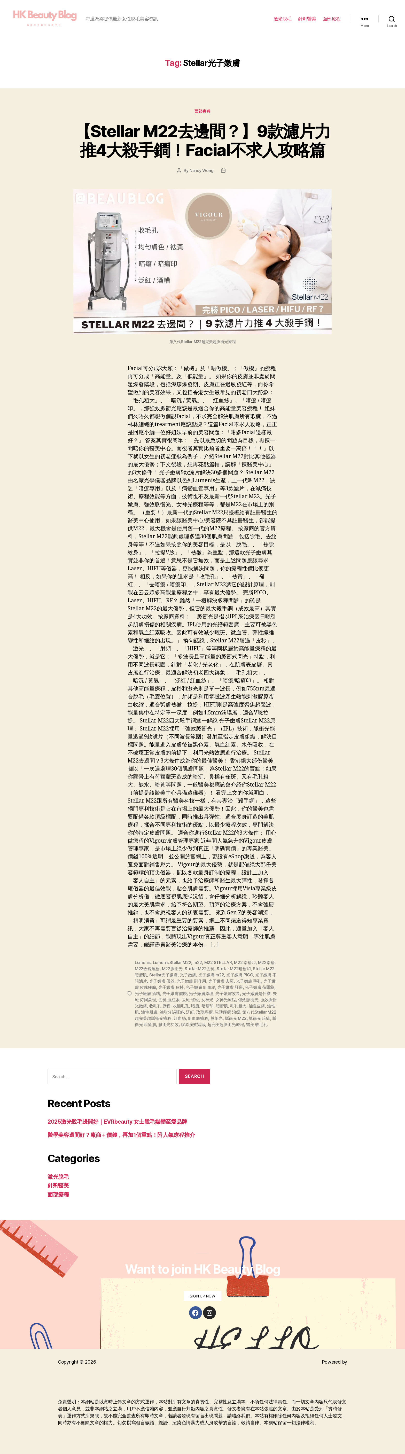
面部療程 (332, 18)
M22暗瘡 (266, 962)
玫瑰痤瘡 (204, 1012)
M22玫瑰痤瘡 (147, 968)
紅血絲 (180, 1018)
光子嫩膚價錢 (174, 993)
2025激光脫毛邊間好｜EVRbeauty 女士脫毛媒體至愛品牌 (117, 1121)
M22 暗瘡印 (245, 962)
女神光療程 (226, 999)
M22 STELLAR (218, 962)
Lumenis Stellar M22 (172, 962)
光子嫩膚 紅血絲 (200, 987)
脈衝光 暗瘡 (259, 1018)
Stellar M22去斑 (200, 968)
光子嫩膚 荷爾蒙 (259, 987)
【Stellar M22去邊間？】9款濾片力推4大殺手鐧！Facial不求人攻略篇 (202, 140)
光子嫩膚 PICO (239, 974)
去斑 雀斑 (190, 999)
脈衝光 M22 (236, 1018)
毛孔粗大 (238, 1005)
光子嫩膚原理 (201, 993)
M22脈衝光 (172, 968)
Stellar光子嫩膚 (163, 974)
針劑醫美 (307, 18)
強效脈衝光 (248, 999)
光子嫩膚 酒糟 (147, 993)
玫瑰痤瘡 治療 (227, 1012)
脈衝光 (217, 1018)
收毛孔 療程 (159, 1005)
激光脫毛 (283, 18)
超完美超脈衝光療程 (225, 1024)
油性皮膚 (257, 1005)
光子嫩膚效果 (227, 993)
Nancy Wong (201, 170)
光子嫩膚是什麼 (256, 993)
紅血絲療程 (198, 1018)
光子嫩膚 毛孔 (248, 981)
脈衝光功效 (168, 1024)
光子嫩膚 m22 (211, 974)
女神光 (207, 999)
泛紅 (190, 1012)
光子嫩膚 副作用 (191, 981)
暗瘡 (195, 1005)
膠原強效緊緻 (193, 1024)
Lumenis (143, 962)
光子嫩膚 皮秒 (171, 987)
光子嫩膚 (188, 974)
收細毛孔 (181, 1005)
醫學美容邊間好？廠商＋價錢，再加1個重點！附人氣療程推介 (121, 1135)
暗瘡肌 (222, 1005)
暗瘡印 (207, 1005)
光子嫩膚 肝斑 (230, 987)
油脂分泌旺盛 (172, 1012)
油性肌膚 (149, 1012)
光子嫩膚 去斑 (221, 981)
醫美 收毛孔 (256, 1024)
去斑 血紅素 (169, 999)
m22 (197, 962)
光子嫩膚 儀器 (162, 981)
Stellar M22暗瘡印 (234, 968)
